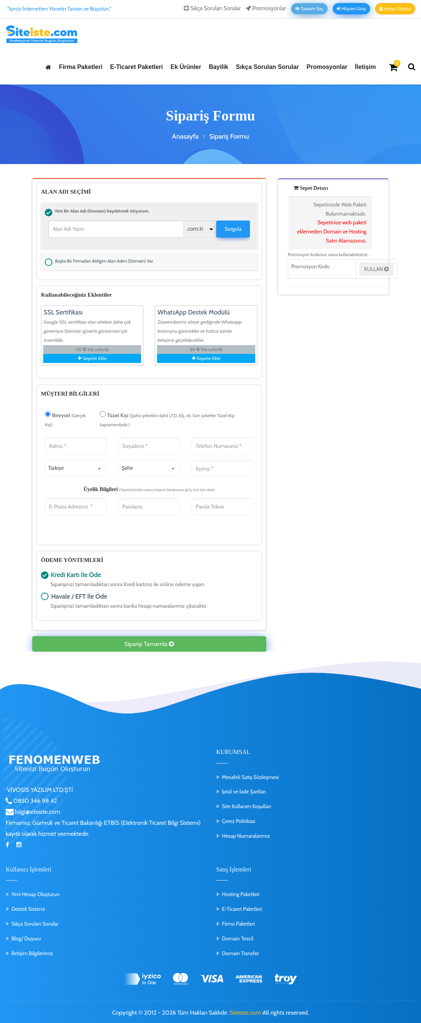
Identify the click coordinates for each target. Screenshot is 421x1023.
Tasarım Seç (309, 8)
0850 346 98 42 (34, 798)
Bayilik (218, 67)
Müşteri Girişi (351, 8)
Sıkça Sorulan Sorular (212, 8)
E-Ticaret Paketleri (136, 67)
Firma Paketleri (80, 67)
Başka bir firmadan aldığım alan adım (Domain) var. (48, 260)
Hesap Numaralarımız (246, 834)
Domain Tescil (237, 936)
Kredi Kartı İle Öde (45, 573)
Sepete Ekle (92, 356)
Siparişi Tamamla (149, 642)
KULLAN (376, 269)
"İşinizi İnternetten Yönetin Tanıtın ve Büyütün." (59, 8)
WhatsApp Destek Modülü (193, 310)
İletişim (365, 67)
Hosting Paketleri (240, 892)
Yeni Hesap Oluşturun (35, 892)
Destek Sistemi (28, 907)
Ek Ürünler (185, 67)
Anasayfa (185, 136)
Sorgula (233, 227)
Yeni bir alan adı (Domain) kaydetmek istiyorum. (48, 211)
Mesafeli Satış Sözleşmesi (250, 774)
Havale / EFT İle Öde (45, 594)
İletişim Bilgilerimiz (32, 951)
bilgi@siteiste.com (37, 809)
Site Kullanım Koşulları (246, 804)
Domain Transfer (240, 951)
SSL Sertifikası (63, 310)
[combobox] (76, 466)
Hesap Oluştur (395, 8)
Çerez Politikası (238, 819)
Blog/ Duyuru (26, 936)
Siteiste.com (245, 1010)
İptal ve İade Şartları (244, 789)
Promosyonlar (266, 8)
